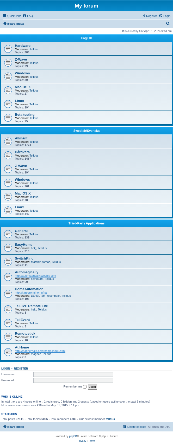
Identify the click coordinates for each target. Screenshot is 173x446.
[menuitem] (27, 16)
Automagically (26, 272)
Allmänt (21, 138)
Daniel (35, 295)
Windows (22, 73)
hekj (33, 248)
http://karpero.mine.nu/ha (31, 292)
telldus (110, 419)
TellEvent (22, 320)
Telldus (33, 49)
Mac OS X (23, 87)
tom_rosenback (50, 295)
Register (21, 368)
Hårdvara (22, 152)
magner (36, 353)
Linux (19, 101)
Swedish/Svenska (86, 131)
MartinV (36, 261)
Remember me (74, 387)
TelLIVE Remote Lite (31, 306)
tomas (46, 261)
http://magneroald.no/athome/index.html (40, 350)
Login (5, 368)
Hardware (22, 46)
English (86, 38)
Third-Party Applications (87, 223)
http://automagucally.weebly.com (35, 275)
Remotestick (25, 333)
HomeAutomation (29, 289)
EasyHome (23, 245)
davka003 (37, 278)
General (21, 231)
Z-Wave (21, 59)
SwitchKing (24, 258)
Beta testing (24, 115)
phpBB (73, 436)
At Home (22, 347)
